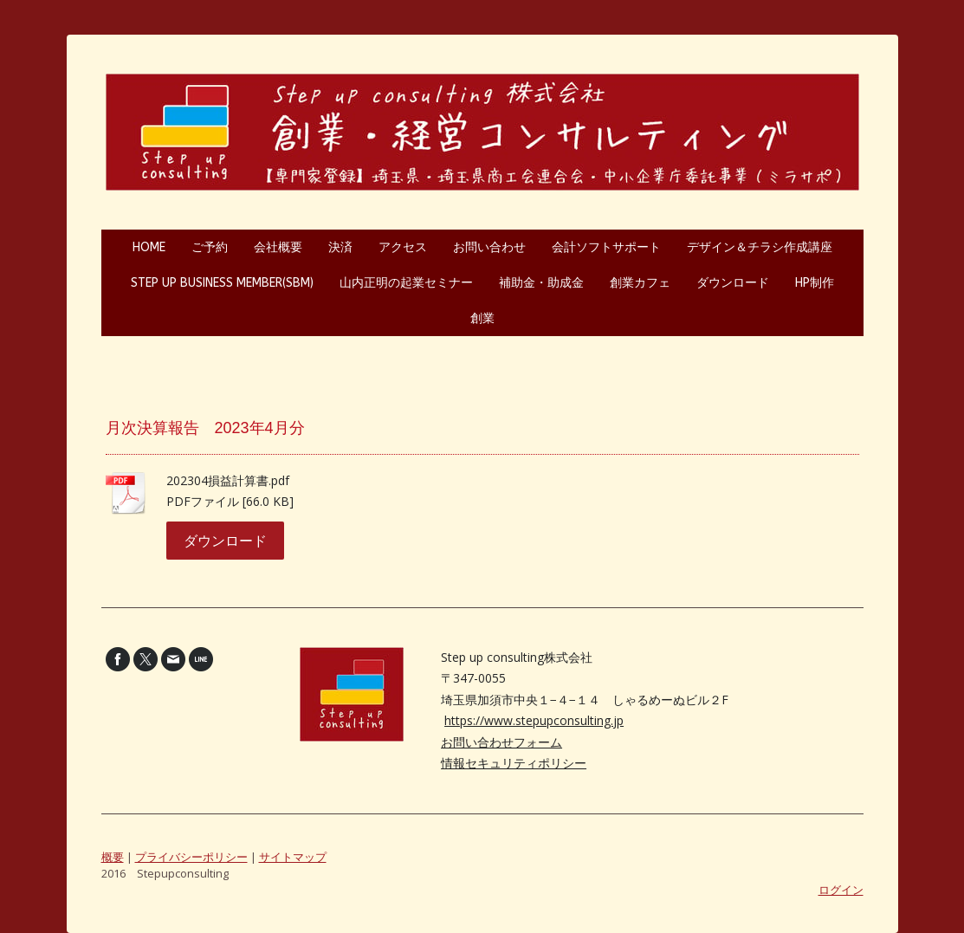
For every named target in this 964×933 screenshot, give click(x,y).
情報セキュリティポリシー (513, 763)
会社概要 (278, 247)
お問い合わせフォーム (501, 742)
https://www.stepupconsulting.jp (534, 720)
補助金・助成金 (541, 282)
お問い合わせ (489, 247)
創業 (482, 318)
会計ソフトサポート (606, 247)
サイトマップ (293, 857)
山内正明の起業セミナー (406, 282)
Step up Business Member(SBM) (222, 282)
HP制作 (814, 282)
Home (149, 247)
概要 (112, 857)
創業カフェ (640, 282)
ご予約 (209, 247)
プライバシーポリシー (191, 857)
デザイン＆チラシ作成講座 (759, 247)
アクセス (402, 247)
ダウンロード (732, 282)
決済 (340, 247)
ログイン (841, 889)
